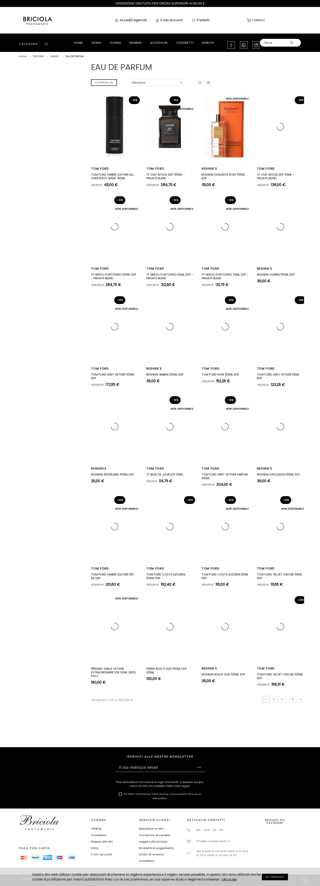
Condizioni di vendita (154, 835)
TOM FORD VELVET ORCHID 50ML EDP (279, 576)
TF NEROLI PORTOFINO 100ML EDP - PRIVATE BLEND (113, 276)
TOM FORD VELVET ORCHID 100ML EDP (280, 676)
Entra (95, 848)
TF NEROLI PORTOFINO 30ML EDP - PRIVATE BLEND (225, 276)
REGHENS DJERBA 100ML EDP (276, 275)
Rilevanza (139, 83)
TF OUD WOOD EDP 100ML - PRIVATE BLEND (165, 176)
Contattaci (99, 835)
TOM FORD (100, 169)
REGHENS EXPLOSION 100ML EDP (278, 474)
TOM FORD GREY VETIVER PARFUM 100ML (225, 476)
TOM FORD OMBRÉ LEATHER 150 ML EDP (112, 576)
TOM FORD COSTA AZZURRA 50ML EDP (225, 576)
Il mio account (101, 854)
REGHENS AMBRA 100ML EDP (164, 374)
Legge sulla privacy (153, 841)
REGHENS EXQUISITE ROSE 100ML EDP (223, 176)
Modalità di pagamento (156, 848)
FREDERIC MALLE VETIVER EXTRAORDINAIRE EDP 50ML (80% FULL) (113, 672)
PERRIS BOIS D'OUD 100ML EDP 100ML (166, 670)
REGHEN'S (209, 169)
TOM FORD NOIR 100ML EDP (220, 374)
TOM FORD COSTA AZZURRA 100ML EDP (165, 576)
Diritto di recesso (151, 854)
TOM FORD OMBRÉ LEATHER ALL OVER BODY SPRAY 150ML (112, 176)
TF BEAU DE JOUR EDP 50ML (164, 474)
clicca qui (229, 879)
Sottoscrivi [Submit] (199, 767)
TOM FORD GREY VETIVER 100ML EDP (112, 376)
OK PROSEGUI (275, 877)
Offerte (96, 829)
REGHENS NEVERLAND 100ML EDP (112, 474)
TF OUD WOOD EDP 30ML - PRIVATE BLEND (275, 176)
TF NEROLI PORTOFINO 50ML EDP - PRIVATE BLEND (169, 276)
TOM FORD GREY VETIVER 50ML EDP (278, 376)
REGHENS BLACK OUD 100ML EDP (223, 674)
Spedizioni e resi (151, 829)
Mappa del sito (102, 841)
